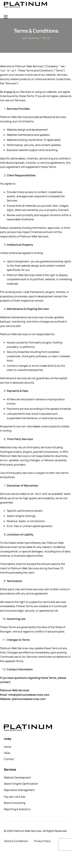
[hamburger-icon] (6, 16)
